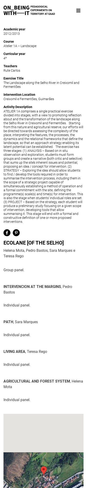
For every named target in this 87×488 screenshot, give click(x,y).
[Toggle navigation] (78, 10)
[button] (44, 470)
